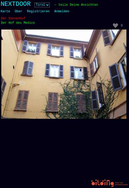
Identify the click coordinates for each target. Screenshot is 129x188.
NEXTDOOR (15, 4)
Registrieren (38, 11)
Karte (5, 11)
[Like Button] (115, 26)
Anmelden (61, 11)
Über (18, 11)
